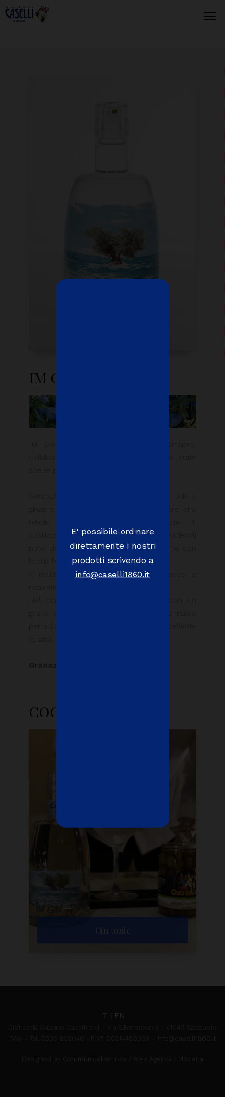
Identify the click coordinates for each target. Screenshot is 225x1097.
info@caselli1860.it (112, 574)
